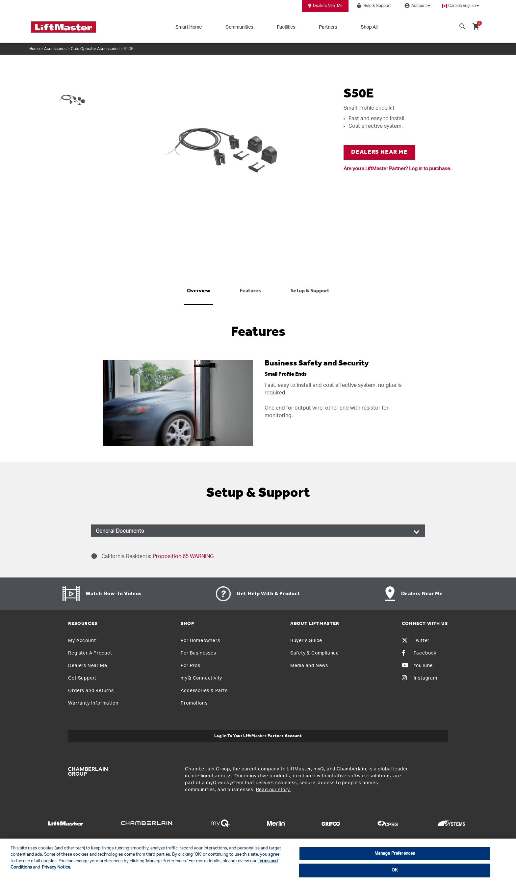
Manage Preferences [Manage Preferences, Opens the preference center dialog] (394, 853)
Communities (239, 27)
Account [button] (416, 6)
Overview (198, 291)
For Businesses (198, 653)
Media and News (309, 665)
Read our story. (273, 790)
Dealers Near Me (325, 6)
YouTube (417, 665)
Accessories (55, 49)
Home (34, 49)
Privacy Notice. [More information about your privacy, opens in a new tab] (56, 867)
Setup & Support (310, 291)
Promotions (194, 703)
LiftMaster (299, 769)
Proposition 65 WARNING (182, 556)
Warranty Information (93, 703)
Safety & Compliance (314, 653)
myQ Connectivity (201, 678)
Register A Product (90, 653)
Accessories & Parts (204, 690)
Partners (328, 27)
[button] (460, 6)
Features (250, 291)
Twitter (416, 640)
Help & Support (372, 6)
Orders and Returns (91, 690)
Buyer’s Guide (306, 640)
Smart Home (188, 27)
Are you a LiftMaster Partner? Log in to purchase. (397, 168)
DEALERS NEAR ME (379, 152)
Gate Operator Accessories (95, 49)
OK (395, 870)
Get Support (82, 678)
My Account (82, 640)
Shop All (369, 27)
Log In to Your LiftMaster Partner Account (258, 736)
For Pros (190, 665)
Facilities (286, 27)
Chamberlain (351, 769)
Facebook (419, 653)
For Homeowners (200, 640)
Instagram (419, 678)
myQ (319, 769)
